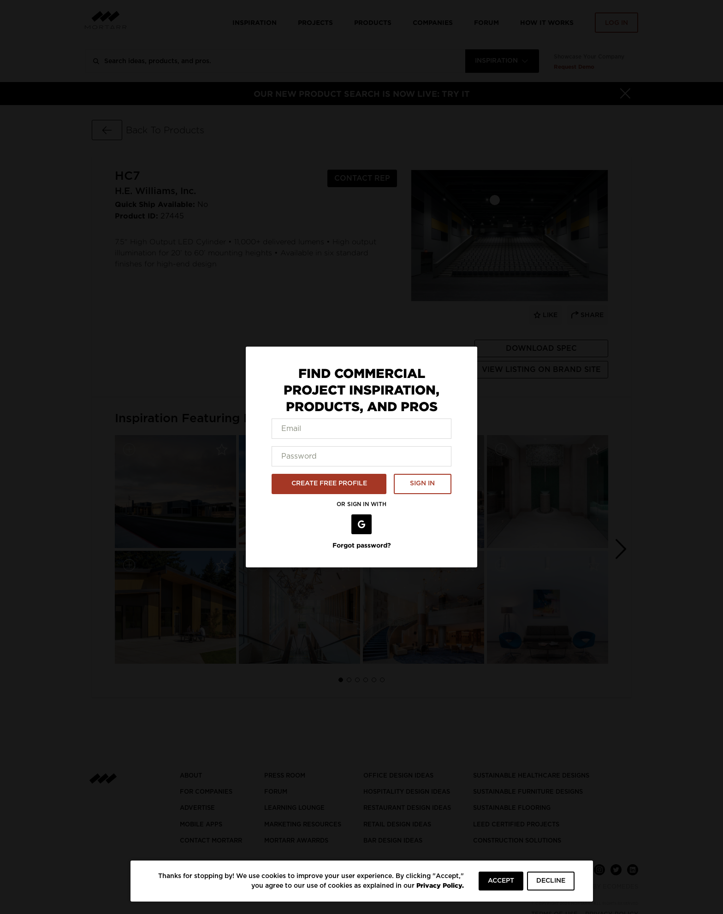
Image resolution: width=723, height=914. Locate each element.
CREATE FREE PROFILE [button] (329, 483)
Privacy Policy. (440, 885)
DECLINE (550, 881)
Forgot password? (361, 545)
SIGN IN (422, 483)
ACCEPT (501, 881)
